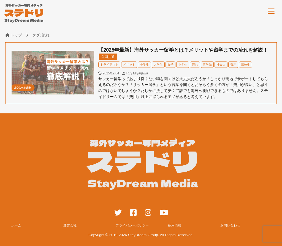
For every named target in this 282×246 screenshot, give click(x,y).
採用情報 (174, 225)
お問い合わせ (230, 225)
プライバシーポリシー (132, 225)
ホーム (16, 225)
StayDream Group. (143, 235)
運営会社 (70, 225)
